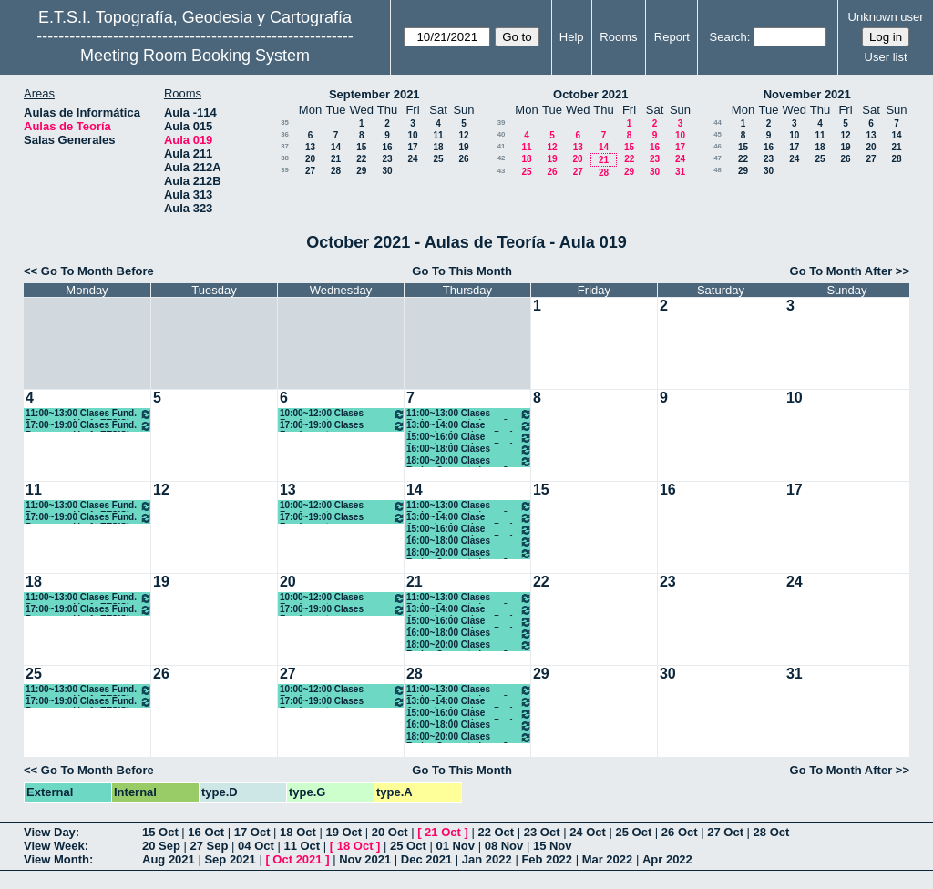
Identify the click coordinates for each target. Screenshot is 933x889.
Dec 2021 (426, 859)
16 (387, 147)
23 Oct (542, 832)
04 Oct (256, 846)
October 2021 (590, 94)
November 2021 (807, 94)
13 (310, 147)
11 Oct (301, 846)
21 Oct (443, 832)
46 (717, 146)
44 (717, 122)
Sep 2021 (229, 859)
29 (361, 171)
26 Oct (679, 832)
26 (463, 159)
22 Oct (495, 832)
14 (336, 147)
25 (438, 159)
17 (412, 147)
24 (412, 159)
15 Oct (160, 832)
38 (285, 158)
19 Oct (343, 832)
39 (285, 170)
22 (361, 159)
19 (463, 147)
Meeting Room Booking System (195, 55)
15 (361, 147)
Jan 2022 (487, 859)
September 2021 (374, 94)
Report (672, 37)
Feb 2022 (546, 859)
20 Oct (390, 832)
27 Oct (725, 832)
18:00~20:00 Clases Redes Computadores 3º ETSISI (469, 461)
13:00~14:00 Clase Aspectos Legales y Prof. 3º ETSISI (469, 426)
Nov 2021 (365, 859)
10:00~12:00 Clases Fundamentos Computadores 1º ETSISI (342, 414)
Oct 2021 (297, 859)
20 (310, 159)
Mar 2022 (607, 859)
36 (285, 134)
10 (412, 135)
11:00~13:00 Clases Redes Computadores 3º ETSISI (469, 414)
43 (501, 171)
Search (728, 37)
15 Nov (552, 846)
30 (387, 171)
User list (886, 57)
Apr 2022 (667, 859)
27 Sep (209, 846)
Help (571, 37)
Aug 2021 (168, 859)
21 (336, 159)
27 (310, 171)
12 (463, 135)
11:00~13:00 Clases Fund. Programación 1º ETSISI (89, 414)
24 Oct (587, 832)
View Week (54, 846)
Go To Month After (841, 271)
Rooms (618, 37)
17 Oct (252, 832)
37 (285, 146)
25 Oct (634, 832)
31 (680, 172)
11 (438, 135)
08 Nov (504, 846)
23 (387, 159)
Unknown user (886, 17)
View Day (50, 832)
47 (717, 158)
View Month (56, 859)
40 (501, 134)
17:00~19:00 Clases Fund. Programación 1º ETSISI (89, 426)
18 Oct (298, 832)
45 (717, 134)
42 (501, 158)
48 (717, 170)
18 (438, 147)
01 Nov (455, 846)
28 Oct (772, 832)
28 (336, 171)
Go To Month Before (97, 271)
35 (285, 122)
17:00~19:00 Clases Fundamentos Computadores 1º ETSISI (342, 426)
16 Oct (206, 832)
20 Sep (161, 846)
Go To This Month (462, 271)
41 (501, 146)
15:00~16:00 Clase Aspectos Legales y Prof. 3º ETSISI (469, 438)
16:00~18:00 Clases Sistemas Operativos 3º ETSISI (469, 449)
